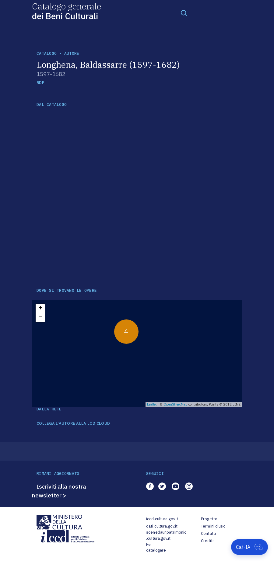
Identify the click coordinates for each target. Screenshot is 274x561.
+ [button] (40, 308)
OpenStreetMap (175, 404)
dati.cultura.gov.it (161, 526)
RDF (40, 82)
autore (71, 53)
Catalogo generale (66, 11)
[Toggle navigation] (184, 12)
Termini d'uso (213, 526)
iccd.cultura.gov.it (162, 518)
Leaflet (152, 404)
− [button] (40, 317)
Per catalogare (156, 547)
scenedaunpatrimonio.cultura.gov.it (166, 535)
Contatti (208, 533)
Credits (208, 540)
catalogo (47, 53)
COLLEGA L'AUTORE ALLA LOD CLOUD (73, 423)
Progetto (209, 518)
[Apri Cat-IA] (249, 547)
